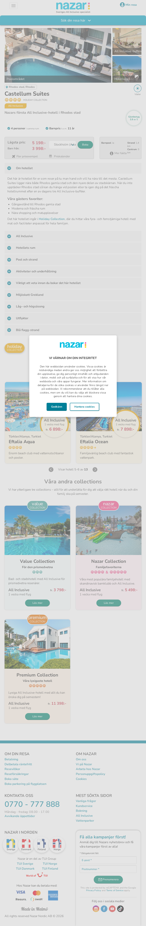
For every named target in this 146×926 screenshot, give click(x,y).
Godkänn (56, 407)
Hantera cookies (84, 407)
